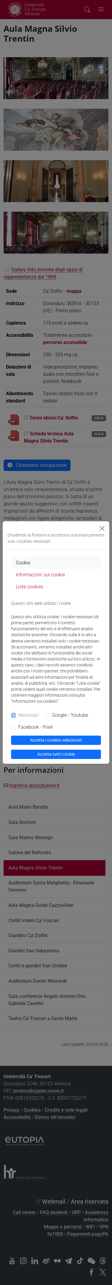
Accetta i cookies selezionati (56, 740)
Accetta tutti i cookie (56, 754)
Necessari (28, 715)
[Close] (102, 528)
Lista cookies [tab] (29, 587)
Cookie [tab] (23, 563)
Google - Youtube (70, 715)
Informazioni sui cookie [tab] (40, 575)
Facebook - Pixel (35, 727)
